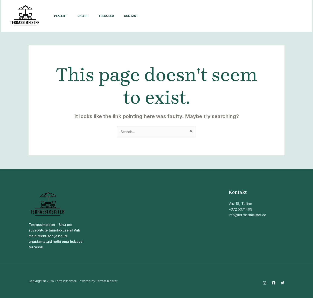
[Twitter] (282, 283)
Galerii (82, 15)
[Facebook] (273, 283)
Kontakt (131, 15)
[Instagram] (265, 283)
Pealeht (60, 15)
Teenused (106, 15)
